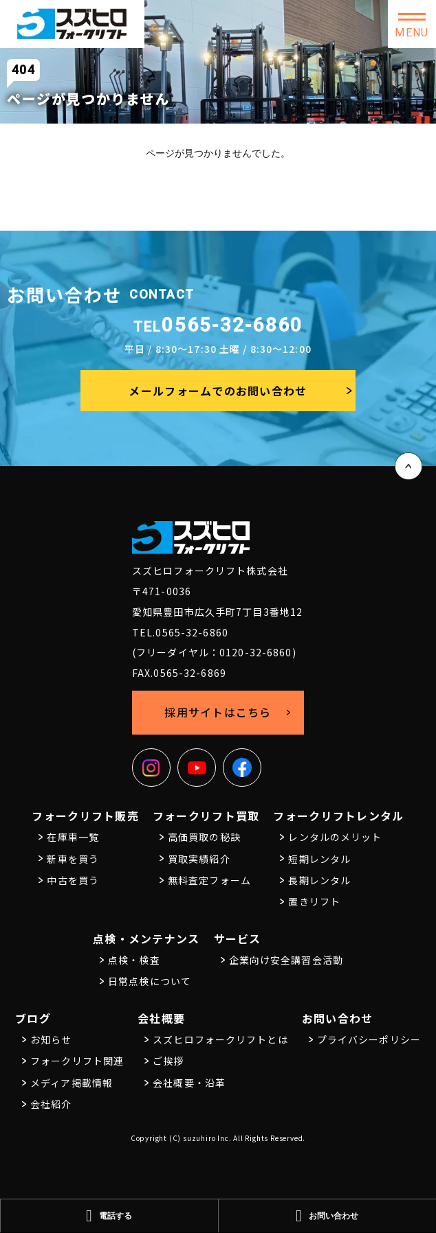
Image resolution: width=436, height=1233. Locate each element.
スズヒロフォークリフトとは (220, 1039)
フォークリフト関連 (77, 1061)
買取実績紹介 (199, 859)
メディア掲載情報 (71, 1083)
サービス (237, 938)
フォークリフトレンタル (338, 815)
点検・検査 (134, 960)
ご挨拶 (168, 1061)
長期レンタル (319, 880)
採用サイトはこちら (218, 712)
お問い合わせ (337, 1018)
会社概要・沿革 (189, 1083)
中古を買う (73, 880)
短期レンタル (319, 859)
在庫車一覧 (73, 837)
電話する (109, 1216)
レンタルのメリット (335, 837)
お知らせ (51, 1039)
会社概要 (161, 1018)
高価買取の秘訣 (204, 837)
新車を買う (73, 859)
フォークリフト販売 (85, 815)
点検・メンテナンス (146, 938)
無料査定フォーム (209, 880)
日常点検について (149, 981)
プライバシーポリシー (369, 1039)
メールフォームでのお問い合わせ (218, 390)
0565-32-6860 (218, 325)
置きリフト (314, 901)
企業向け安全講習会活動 (286, 960)
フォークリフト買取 (206, 815)
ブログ (33, 1018)
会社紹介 (51, 1104)
